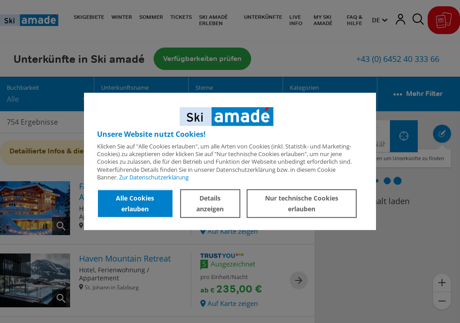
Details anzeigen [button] (210, 203)
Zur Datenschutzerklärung (154, 177)
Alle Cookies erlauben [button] (135, 203)
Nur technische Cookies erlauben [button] (301, 203)
